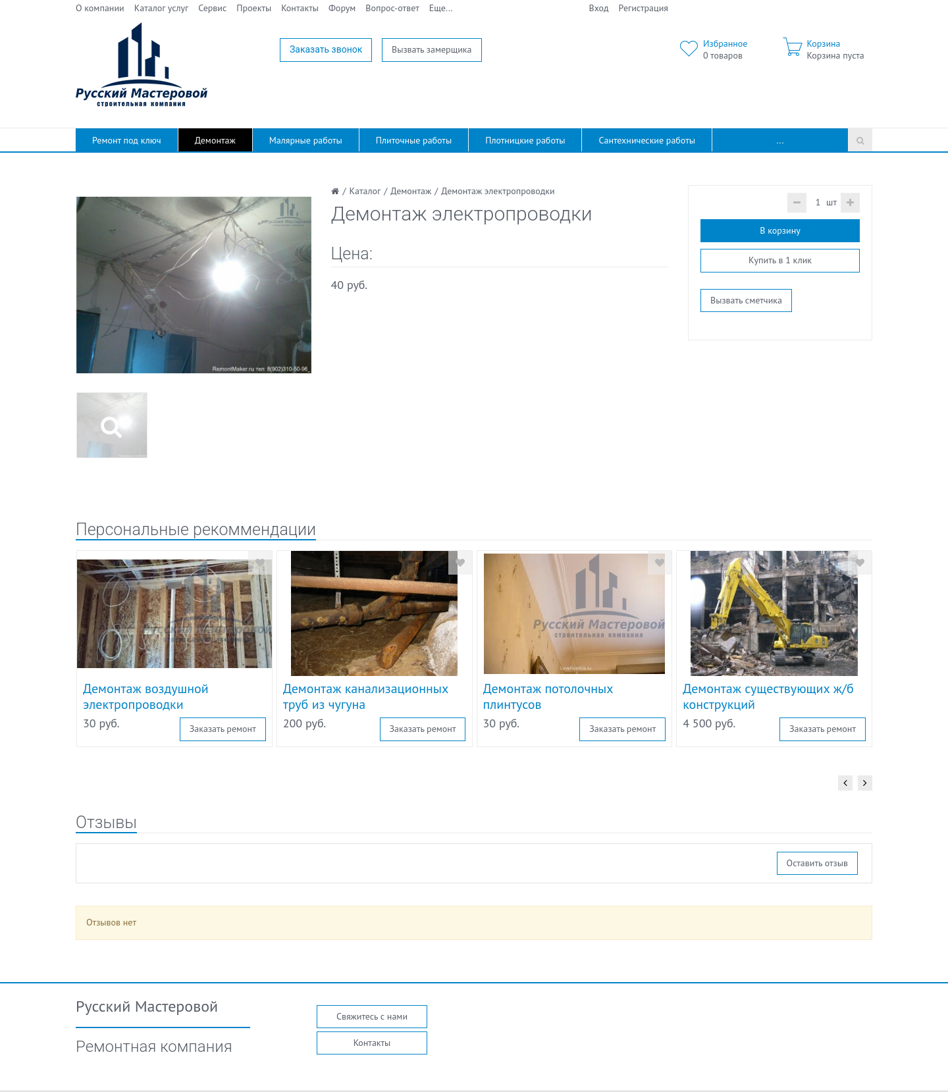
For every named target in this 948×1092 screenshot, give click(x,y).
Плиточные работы (414, 140)
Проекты (253, 8)
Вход (599, 8)
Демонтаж (215, 140)
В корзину (780, 230)
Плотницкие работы (525, 140)
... (780, 140)
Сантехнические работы (646, 140)
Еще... (441, 8)
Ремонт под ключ (126, 140)
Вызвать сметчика (746, 300)
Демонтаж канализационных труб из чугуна (365, 696)
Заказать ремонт (223, 729)
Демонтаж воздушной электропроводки (146, 696)
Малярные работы (305, 140)
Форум (342, 8)
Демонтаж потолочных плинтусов (548, 696)
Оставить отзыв (817, 863)
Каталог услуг (161, 8)
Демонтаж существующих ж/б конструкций (768, 696)
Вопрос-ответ (392, 8)
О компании (100, 8)
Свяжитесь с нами (372, 1016)
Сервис (212, 8)
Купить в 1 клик (780, 260)
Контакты (300, 8)
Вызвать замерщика (432, 49)
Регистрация (643, 8)
